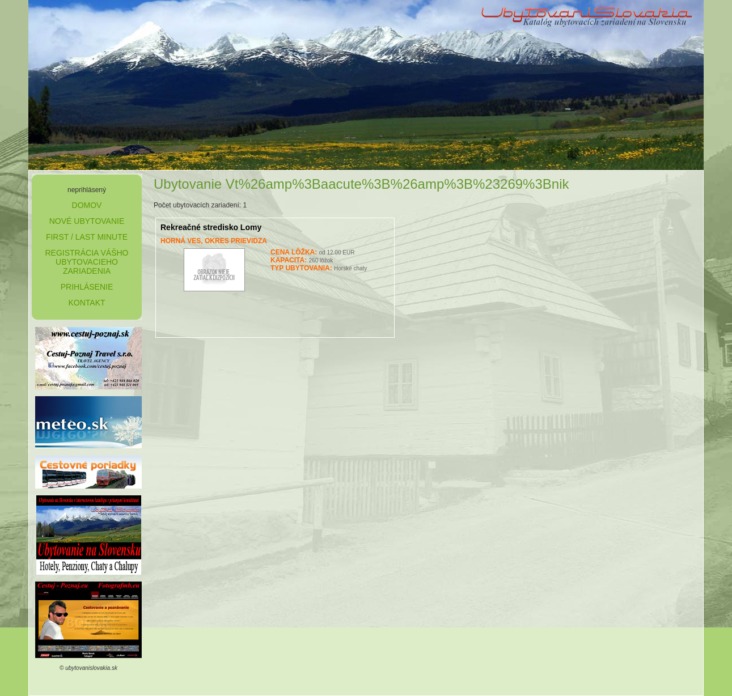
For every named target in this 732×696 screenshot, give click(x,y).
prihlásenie (87, 286)
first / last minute (87, 236)
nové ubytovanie (87, 221)
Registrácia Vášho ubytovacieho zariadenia (86, 261)
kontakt (86, 302)
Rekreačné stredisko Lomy (210, 227)
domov (87, 205)
